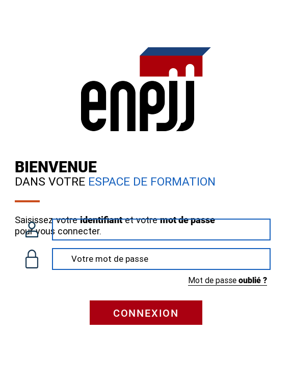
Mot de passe (227, 280)
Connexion (146, 313)
